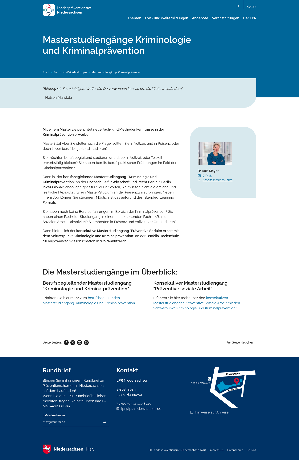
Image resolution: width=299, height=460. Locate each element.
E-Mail (207, 175)
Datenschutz (235, 450)
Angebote (200, 18)
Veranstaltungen (225, 18)
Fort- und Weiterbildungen (166, 18)
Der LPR (249, 18)
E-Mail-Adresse (54, 415)
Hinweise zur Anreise (212, 412)
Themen (134, 18)
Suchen (238, 6)
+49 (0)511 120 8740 (136, 403)
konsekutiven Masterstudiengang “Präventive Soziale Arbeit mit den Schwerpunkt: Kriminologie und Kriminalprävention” (196, 303)
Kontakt (251, 6)
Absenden (107, 422)
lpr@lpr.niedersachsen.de (141, 409)
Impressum (216, 450)
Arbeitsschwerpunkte (217, 180)
